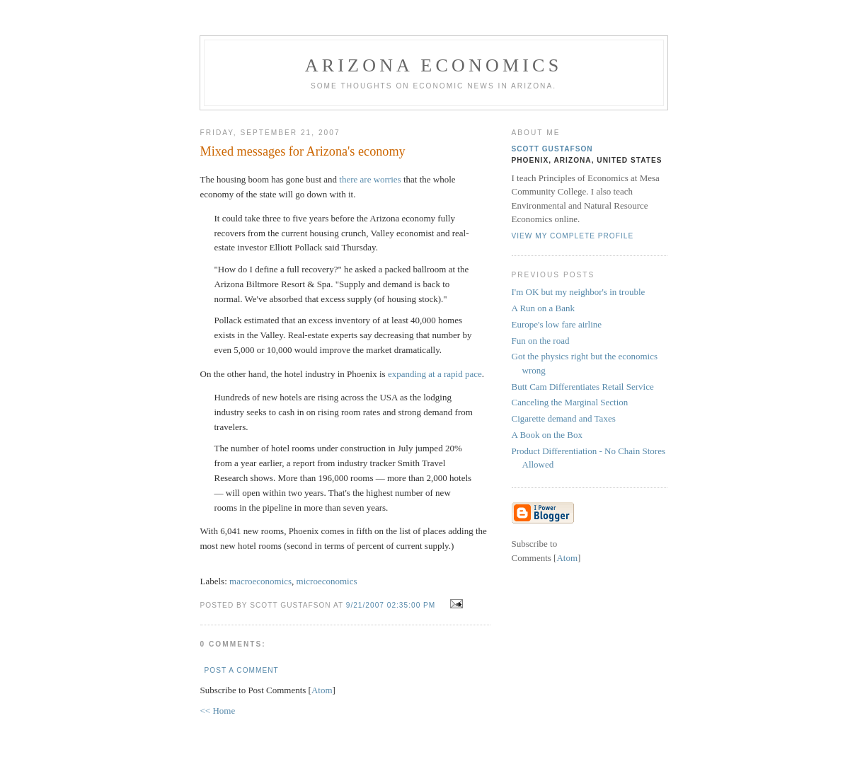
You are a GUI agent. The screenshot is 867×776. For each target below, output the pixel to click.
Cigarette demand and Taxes (564, 418)
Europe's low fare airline (557, 324)
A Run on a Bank (543, 308)
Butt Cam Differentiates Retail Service (583, 386)
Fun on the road (541, 340)
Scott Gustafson (552, 149)
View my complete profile (573, 236)
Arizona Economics (434, 65)
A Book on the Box (547, 434)
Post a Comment (242, 670)
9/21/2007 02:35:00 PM (392, 605)
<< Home (218, 710)
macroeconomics (260, 581)
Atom (322, 690)
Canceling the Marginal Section (570, 402)
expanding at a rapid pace (435, 374)
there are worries (370, 179)
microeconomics (327, 581)
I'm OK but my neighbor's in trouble (578, 291)
